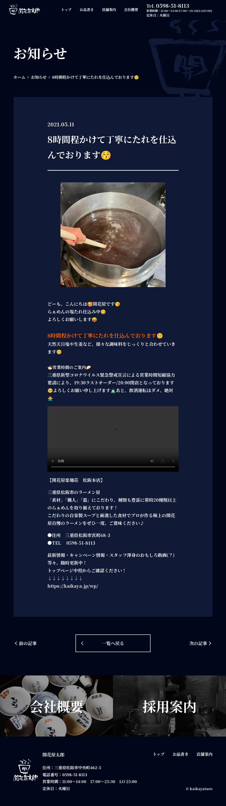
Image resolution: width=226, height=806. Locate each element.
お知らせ (39, 77)
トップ (66, 9)
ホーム (19, 77)
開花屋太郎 (53, 754)
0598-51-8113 (172, 5)
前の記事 (28, 643)
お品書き (87, 9)
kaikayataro (201, 788)
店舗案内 (109, 9)
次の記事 (198, 643)
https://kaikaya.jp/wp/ (72, 586)
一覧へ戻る (113, 643)
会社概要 (131, 9)
